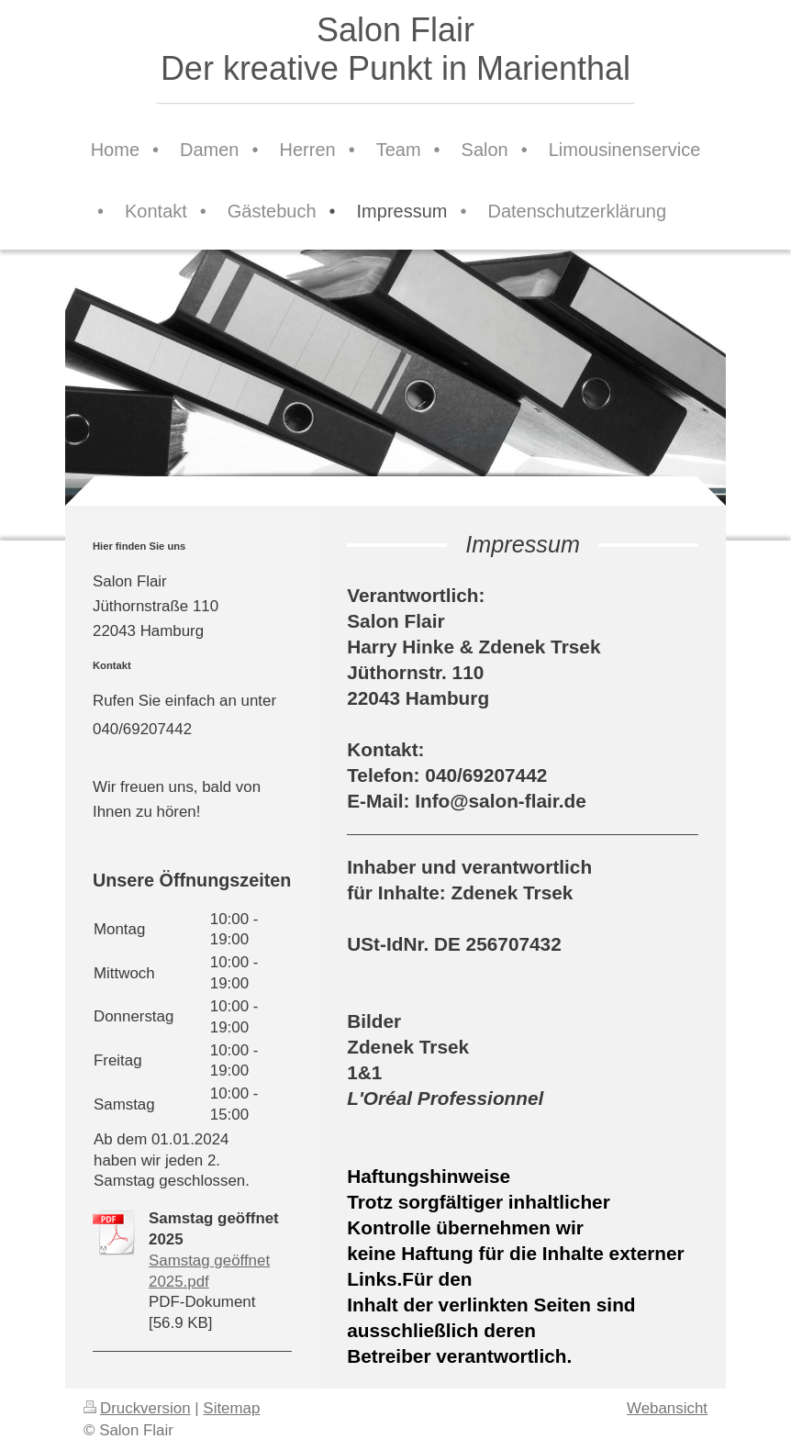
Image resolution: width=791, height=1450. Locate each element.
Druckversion (137, 1408)
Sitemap (231, 1408)
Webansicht (667, 1408)
